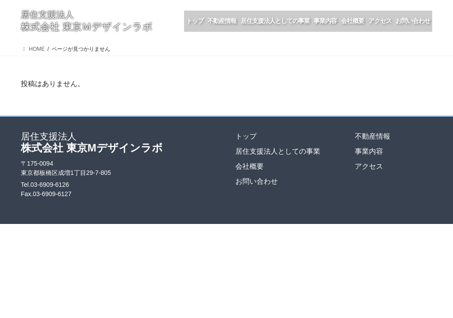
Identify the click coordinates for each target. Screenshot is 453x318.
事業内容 (369, 151)
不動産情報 (372, 136)
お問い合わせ (256, 181)
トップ (246, 136)
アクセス (369, 166)
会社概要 (249, 166)
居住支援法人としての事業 (277, 151)
